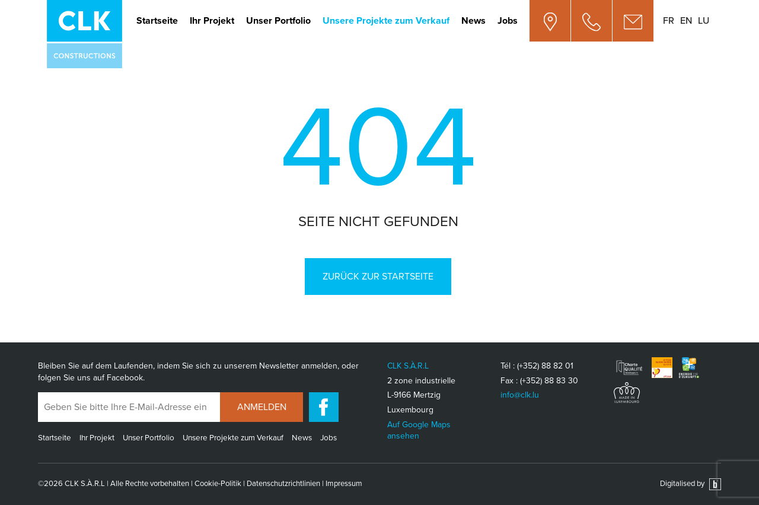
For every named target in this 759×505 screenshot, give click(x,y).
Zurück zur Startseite (378, 276)
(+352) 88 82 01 (545, 366)
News (473, 21)
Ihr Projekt (212, 21)
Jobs (508, 21)
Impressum (344, 483)
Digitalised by (690, 483)
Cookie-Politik (217, 483)
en (686, 21)
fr (668, 21)
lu (703, 21)
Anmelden (261, 407)
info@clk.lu (519, 395)
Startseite (157, 21)
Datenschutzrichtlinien (283, 483)
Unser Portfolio (278, 21)
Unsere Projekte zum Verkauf (386, 21)
